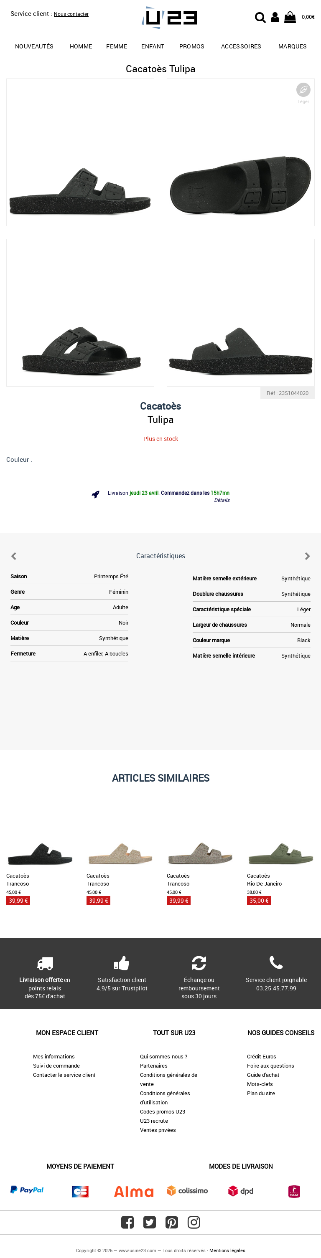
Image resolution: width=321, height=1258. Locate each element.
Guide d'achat (263, 1074)
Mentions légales (227, 1250)
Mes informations (54, 1056)
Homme (81, 46)
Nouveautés (34, 46)
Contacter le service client (64, 1074)
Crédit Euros (261, 1056)
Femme (116, 46)
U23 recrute (154, 1120)
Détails (221, 499)
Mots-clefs (260, 1084)
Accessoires (241, 46)
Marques (292, 46)
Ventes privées (158, 1130)
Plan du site (261, 1093)
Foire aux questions (270, 1065)
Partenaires (154, 1065)
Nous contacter (71, 13)
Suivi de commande (56, 1065)
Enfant (152, 46)
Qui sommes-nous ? (163, 1056)
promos (192, 46)
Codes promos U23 (162, 1111)
